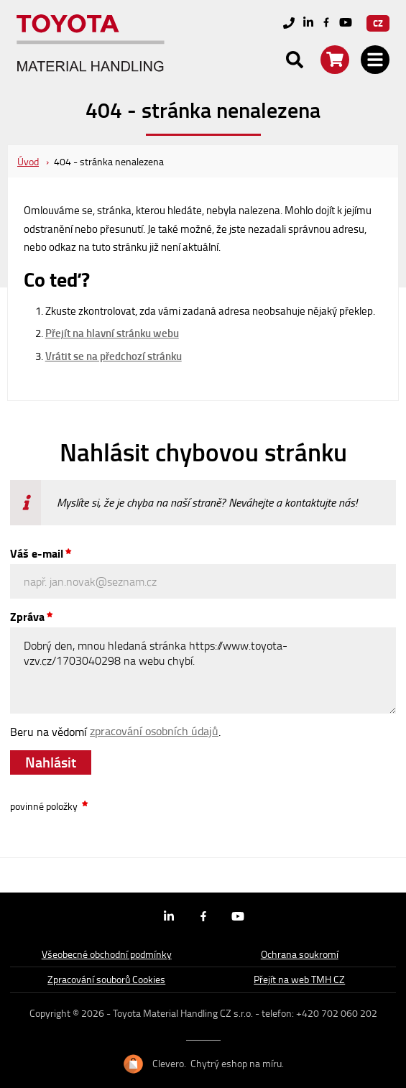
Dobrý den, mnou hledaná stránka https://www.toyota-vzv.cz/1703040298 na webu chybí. (203, 670)
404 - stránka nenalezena (109, 161)
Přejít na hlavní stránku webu (112, 333)
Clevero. (169, 1063)
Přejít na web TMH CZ (299, 979)
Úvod (28, 161)
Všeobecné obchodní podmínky (107, 954)
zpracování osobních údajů (154, 731)
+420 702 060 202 (336, 1013)
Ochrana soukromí (299, 954)
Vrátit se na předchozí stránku (113, 356)
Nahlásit (50, 762)
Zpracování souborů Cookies (106, 979)
